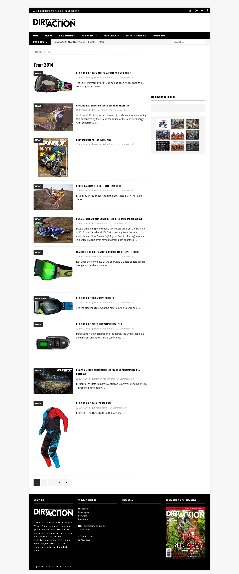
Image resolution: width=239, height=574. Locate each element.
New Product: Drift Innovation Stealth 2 (99, 324)
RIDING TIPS (88, 35)
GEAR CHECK (110, 35)
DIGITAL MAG (159, 35)
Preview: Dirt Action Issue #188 (93, 139)
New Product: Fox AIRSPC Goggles (95, 298)
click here (85, 529)
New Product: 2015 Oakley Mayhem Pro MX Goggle (103, 73)
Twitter (82, 515)
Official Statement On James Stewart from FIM (102, 105)
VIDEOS (48, 35)
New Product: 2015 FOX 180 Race (93, 403)
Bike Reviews (66, 35)
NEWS (35, 35)
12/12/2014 (84, 190)
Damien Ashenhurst (104, 77)
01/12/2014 (84, 302)
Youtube (83, 519)
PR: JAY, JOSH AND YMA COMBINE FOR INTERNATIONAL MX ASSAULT (110, 218)
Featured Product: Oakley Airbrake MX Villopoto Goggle (108, 252)
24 (59, 482)
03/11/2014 (84, 407)
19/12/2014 (84, 77)
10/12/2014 (84, 223)
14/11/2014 (84, 328)
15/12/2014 (84, 144)
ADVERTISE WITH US (136, 35)
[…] (102, 86)
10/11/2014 (84, 378)
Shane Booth (100, 109)
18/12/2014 (84, 109)
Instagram (84, 512)
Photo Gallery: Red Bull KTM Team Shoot (99, 186)
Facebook (83, 508)
